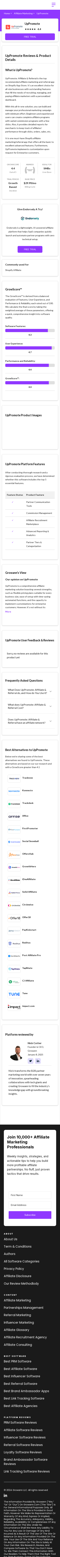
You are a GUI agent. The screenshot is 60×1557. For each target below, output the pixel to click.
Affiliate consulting (18, 1345)
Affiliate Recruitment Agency (25, 1337)
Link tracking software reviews (27, 1471)
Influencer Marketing (19, 1322)
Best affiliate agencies (20, 1406)
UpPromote (11, 585)
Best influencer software (22, 1376)
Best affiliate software (20, 1369)
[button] (53, 5)
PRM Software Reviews (20, 1422)
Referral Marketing (17, 1315)
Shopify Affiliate (13, 270)
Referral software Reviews (23, 1445)
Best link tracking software (24, 1398)
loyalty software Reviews (23, 1452)
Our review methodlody (21, 1283)
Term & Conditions (18, 1246)
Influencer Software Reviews (25, 1437)
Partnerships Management (24, 1308)
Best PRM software (17, 1361)
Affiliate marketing (17, 1300)
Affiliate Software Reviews (23, 1430)
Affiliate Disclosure (17, 1276)
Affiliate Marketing (23, 13)
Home (7, 13)
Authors (9, 1254)
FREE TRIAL (30, 36)
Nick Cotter (35, 1043)
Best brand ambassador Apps (26, 1391)
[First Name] (30, 1195)
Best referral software (20, 1384)
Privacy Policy (14, 1269)
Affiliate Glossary (16, 1330)
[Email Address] (30, 1205)
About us (10, 1239)
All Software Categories (21, 1261)
